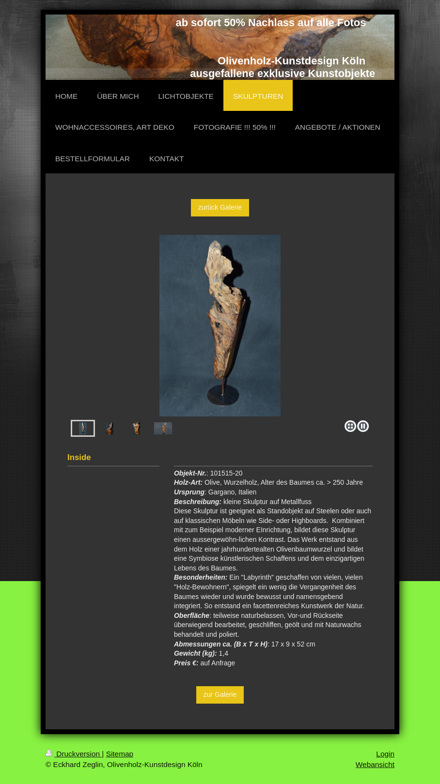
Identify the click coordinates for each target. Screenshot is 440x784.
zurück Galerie (220, 207)
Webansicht (375, 764)
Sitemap (119, 754)
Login (385, 754)
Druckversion (74, 754)
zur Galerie (220, 694)
